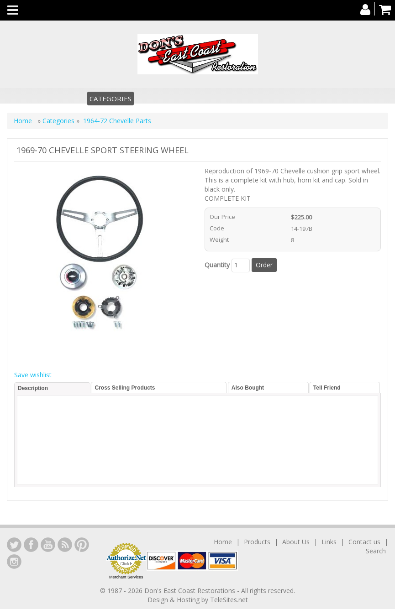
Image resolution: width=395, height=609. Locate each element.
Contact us (364, 541)
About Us (296, 541)
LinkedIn (14, 544)
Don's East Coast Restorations (190, 590)
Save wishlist (33, 374)
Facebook (31, 544)
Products (257, 541)
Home (24, 120)
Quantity (217, 264)
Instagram (14, 561)
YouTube (48, 544)
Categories (111, 98)
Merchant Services (126, 577)
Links (329, 541)
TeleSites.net (229, 599)
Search (376, 551)
